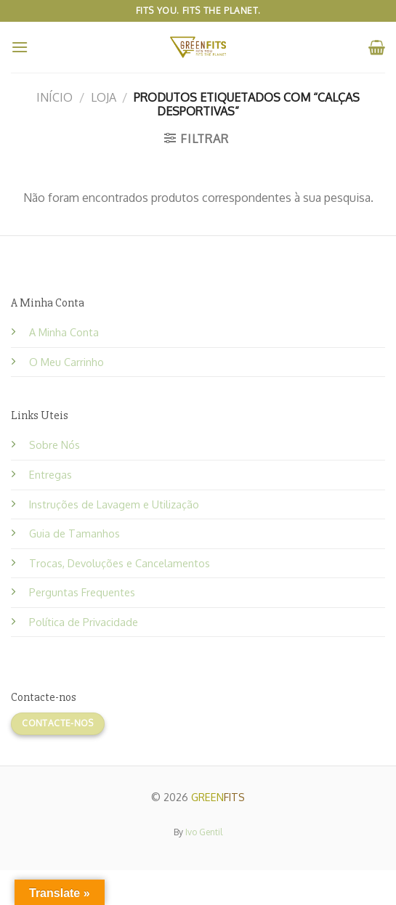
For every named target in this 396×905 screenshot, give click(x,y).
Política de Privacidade (83, 621)
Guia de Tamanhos (74, 533)
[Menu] (19, 47)
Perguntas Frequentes (82, 591)
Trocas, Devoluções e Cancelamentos (119, 562)
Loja (103, 97)
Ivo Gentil (203, 832)
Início (54, 97)
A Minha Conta (64, 331)
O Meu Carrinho (66, 361)
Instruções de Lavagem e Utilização (114, 504)
